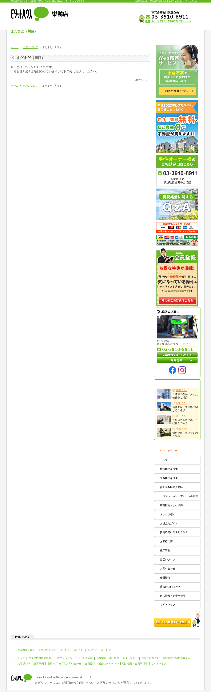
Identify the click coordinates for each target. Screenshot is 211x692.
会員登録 (165, 577)
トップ (164, 460)
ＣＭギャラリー (169, 450)
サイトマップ (167, 604)
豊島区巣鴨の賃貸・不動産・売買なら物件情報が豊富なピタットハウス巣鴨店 (47, 1)
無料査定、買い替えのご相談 (177, 432)
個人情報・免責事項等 (172, 595)
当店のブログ (167, 559)
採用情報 (177, 360)
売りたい (106, 649)
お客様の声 (166, 541)
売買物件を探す (169, 478)
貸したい (78, 649)
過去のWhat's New (170, 586)
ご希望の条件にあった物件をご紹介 (177, 394)
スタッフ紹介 (167, 514)
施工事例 (165, 550)
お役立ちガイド (169, 523)
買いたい (92, 649)
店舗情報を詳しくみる (177, 355)
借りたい (65, 649)
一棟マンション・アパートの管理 (179, 496)
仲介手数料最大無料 (171, 487)
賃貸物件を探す (169, 469)
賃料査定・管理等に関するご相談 (177, 407)
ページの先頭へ (22, 636)
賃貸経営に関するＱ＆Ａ (174, 532)
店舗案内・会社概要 (171, 505)
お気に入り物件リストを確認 (177, 619)
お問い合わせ (167, 568)
